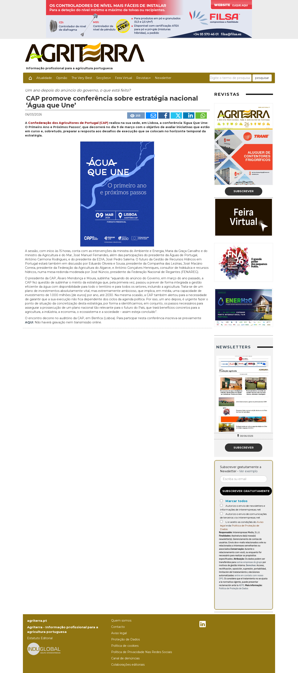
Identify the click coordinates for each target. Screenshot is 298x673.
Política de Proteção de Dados (233, 588)
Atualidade (44, 78)
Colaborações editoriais (128, 664)
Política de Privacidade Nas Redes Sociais (141, 652)
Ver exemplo (248, 471)
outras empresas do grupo (249, 562)
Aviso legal (119, 633)
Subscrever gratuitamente (246, 491)
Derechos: (251, 565)
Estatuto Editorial (40, 638)
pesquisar (262, 78)
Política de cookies (124, 646)
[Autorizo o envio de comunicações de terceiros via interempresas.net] (221, 513)
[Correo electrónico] (243, 479)
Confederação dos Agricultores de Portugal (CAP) (68, 123)
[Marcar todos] (221, 500)
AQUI (29, 322)
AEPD (241, 585)
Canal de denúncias (125, 658)
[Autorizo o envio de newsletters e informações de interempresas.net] (221, 505)
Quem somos (121, 620)
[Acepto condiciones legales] (221, 521)
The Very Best (81, 78)
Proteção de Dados (125, 639)
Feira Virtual (123, 78)
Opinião (61, 78)
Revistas (143, 78)
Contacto (118, 627)
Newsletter (163, 78)
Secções (103, 78)
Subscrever (243, 191)
